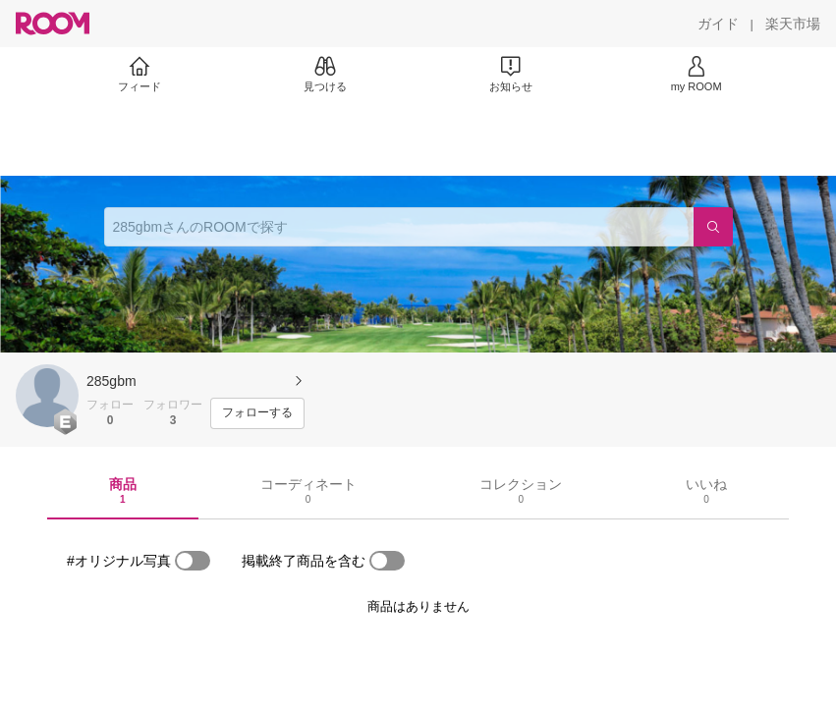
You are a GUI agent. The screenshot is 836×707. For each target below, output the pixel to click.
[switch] (192, 561)
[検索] (713, 226)
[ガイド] (718, 23)
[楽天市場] (792, 23)
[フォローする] (257, 413)
